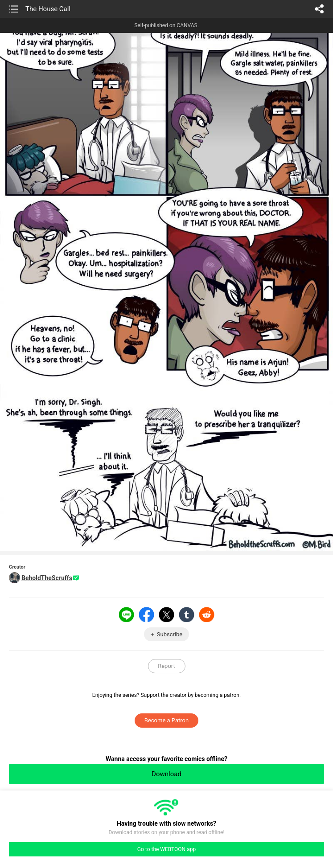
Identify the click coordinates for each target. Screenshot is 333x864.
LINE (126, 614)
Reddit (206, 614)
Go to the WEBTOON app (166, 849)
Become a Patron (166, 720)
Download (166, 774)
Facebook (146, 614)
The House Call (47, 9)
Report (166, 666)
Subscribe (169, 634)
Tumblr (186, 614)
